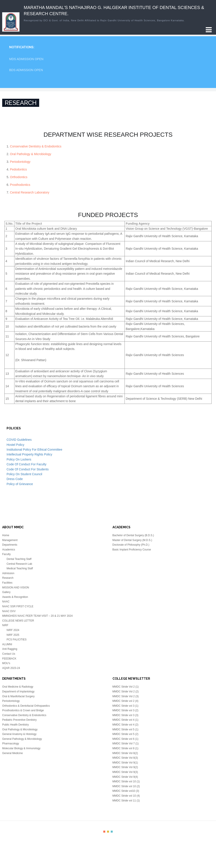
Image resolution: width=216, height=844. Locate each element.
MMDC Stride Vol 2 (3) (125, 696)
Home (5, 535)
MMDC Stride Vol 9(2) (125, 767)
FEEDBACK (9, 658)
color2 (108, 832)
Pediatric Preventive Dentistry (19, 719)
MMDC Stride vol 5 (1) (125, 729)
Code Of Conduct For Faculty (26, 464)
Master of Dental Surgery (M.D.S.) (132, 540)
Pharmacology (10, 743)
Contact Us (8, 653)
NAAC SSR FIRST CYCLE (17, 606)
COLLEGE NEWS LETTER (18, 620)
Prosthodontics (20, 184)
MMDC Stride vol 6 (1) (125, 738)
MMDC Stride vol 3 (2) (125, 710)
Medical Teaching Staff (20, 568)
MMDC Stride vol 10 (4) (126, 795)
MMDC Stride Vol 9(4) (125, 776)
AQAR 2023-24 (11, 668)
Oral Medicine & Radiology (17, 686)
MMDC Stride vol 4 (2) (125, 724)
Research (7, 577)
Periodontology (20, 161)
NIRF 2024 (13, 630)
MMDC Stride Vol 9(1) (125, 762)
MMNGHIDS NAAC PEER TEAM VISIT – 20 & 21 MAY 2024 (37, 615)
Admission (8, 573)
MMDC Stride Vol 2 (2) (125, 691)
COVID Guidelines (19, 439)
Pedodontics (18, 169)
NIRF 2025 (13, 634)
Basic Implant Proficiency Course (131, 549)
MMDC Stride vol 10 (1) (126, 781)
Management (10, 540)
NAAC (5, 601)
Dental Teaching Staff (19, 559)
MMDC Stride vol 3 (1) (125, 705)
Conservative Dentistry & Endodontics (35, 146)
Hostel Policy (15, 444)
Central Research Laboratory (29, 192)
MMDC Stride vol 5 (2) (125, 734)
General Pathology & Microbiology (22, 738)
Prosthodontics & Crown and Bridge (23, 710)
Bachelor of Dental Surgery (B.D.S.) (133, 535)
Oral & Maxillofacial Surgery (18, 696)
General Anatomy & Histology (19, 734)
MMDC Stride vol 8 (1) (125, 748)
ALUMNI (7, 644)
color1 (104, 832)
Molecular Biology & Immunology (21, 748)
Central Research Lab (19, 563)
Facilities (7, 582)
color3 (112, 832)
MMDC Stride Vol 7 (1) (125, 743)
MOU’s (6, 663)
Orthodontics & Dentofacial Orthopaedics (26, 705)
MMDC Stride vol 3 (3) (125, 715)
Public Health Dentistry (15, 724)
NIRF (5, 625)
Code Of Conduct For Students (28, 469)
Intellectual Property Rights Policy (29, 454)
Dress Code (15, 479)
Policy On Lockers (19, 459)
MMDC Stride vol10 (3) (125, 790)
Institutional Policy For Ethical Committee (34, 449)
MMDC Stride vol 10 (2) (126, 786)
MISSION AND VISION (15, 587)
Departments (9, 544)
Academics (8, 549)
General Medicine (12, 753)
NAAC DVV (9, 611)
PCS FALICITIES (16, 639)
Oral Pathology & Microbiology (30, 154)
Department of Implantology (18, 691)
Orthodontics (18, 177)
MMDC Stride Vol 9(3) (125, 772)
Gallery (6, 592)
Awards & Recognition (15, 597)
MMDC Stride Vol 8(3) (125, 757)
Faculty (6, 554)
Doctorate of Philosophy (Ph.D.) (130, 544)
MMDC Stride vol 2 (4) (125, 700)
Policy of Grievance (20, 484)
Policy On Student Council (24, 474)
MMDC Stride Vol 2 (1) (125, 686)
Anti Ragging (9, 648)
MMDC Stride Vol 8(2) (125, 753)
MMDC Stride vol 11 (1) (126, 800)
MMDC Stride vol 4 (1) (125, 719)
